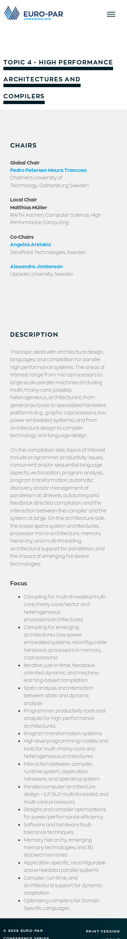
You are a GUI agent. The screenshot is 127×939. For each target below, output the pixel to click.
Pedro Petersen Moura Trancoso (48, 170)
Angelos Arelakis (30, 244)
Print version (103, 931)
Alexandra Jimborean (36, 266)
